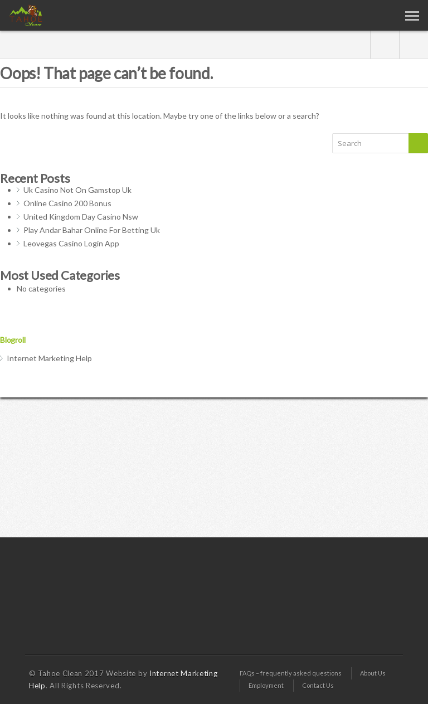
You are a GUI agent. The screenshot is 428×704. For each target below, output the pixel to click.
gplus (384, 45)
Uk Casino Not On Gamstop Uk (77, 190)
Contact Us (318, 685)
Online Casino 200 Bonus (67, 203)
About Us (373, 673)
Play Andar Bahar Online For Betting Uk (91, 230)
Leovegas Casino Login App (71, 243)
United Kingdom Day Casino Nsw (80, 216)
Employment (266, 685)
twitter (413, 45)
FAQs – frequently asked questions (291, 673)
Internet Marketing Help (49, 358)
